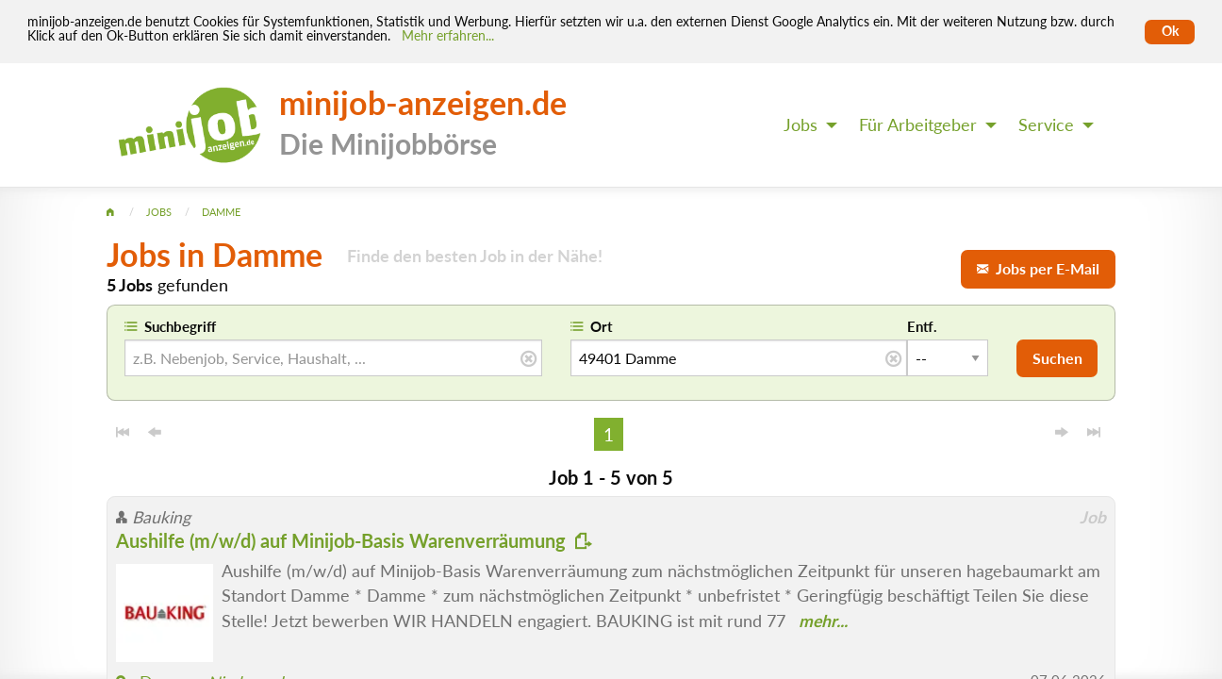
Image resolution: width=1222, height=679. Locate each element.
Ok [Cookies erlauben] (1170, 31)
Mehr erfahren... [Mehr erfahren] (448, 35)
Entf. (922, 326)
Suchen (1057, 358)
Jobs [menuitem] (800, 125)
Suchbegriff (180, 326)
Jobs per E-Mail (1038, 268)
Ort (601, 326)
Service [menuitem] (1046, 125)
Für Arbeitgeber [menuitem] (918, 125)
